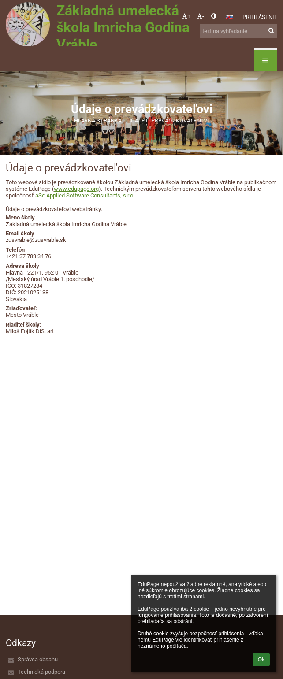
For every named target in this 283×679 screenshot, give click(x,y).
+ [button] (186, 16)
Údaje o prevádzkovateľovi (168, 120)
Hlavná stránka (98, 120)
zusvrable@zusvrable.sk (36, 240)
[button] (229, 17)
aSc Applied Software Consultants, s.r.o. (84, 195)
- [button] (200, 16)
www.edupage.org (76, 189)
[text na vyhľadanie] (238, 31)
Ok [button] (261, 660)
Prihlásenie (259, 17)
